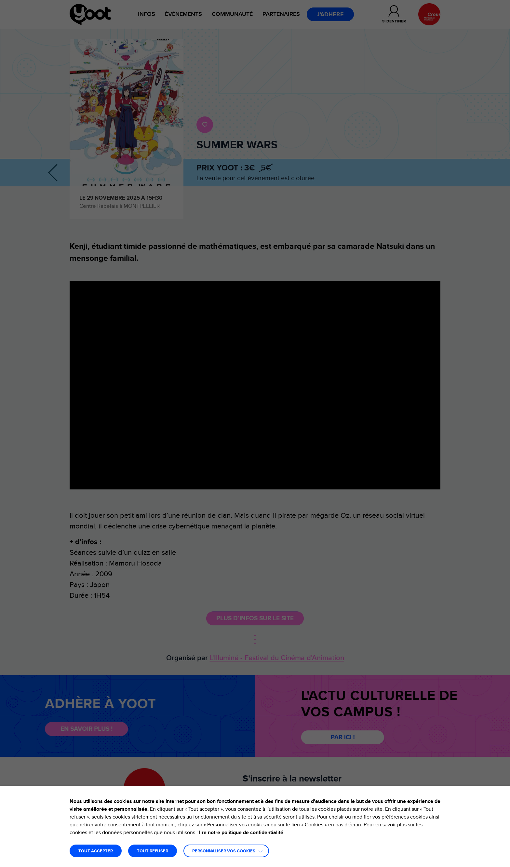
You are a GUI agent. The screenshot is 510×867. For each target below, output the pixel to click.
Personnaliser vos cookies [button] (223, 851)
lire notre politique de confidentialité (241, 832)
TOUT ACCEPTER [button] (95, 851)
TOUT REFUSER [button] (152, 851)
